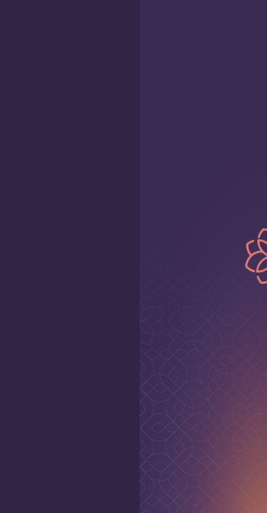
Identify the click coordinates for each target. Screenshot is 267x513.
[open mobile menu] (22, 25)
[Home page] (198, 25)
